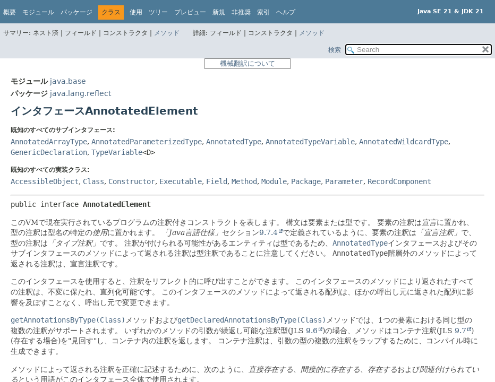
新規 (218, 12)
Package (306, 181)
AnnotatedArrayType (49, 141)
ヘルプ (285, 12)
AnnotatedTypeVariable (310, 141)
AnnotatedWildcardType (403, 141)
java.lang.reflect (80, 93)
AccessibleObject (45, 181)
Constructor (131, 181)
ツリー (158, 12)
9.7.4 (268, 232)
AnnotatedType (233, 141)
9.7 (460, 330)
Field (216, 181)
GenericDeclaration (49, 152)
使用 (136, 12)
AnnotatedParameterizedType (146, 141)
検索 (334, 50)
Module (274, 181)
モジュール (38, 12)
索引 (263, 12)
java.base (68, 81)
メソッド (167, 33)
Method (244, 181)
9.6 (312, 330)
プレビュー (190, 12)
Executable (180, 181)
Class (93, 181)
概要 (9, 12)
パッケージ (76, 12)
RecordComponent (399, 181)
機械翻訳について (247, 63)
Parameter (344, 181)
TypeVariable (116, 152)
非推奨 (241, 12)
